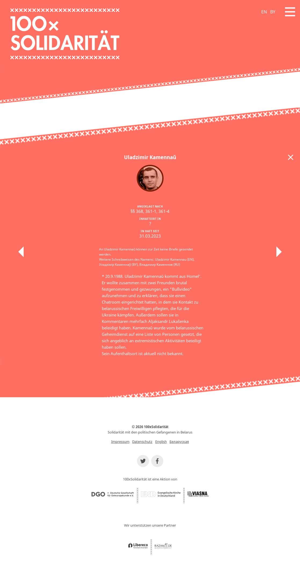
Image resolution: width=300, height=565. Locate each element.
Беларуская (179, 441)
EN (264, 12)
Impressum (120, 441)
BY (272, 12)
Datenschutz (142, 441)
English (161, 441)
